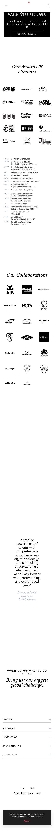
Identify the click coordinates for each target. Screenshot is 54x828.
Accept (27, 821)
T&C (32, 788)
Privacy (23, 788)
